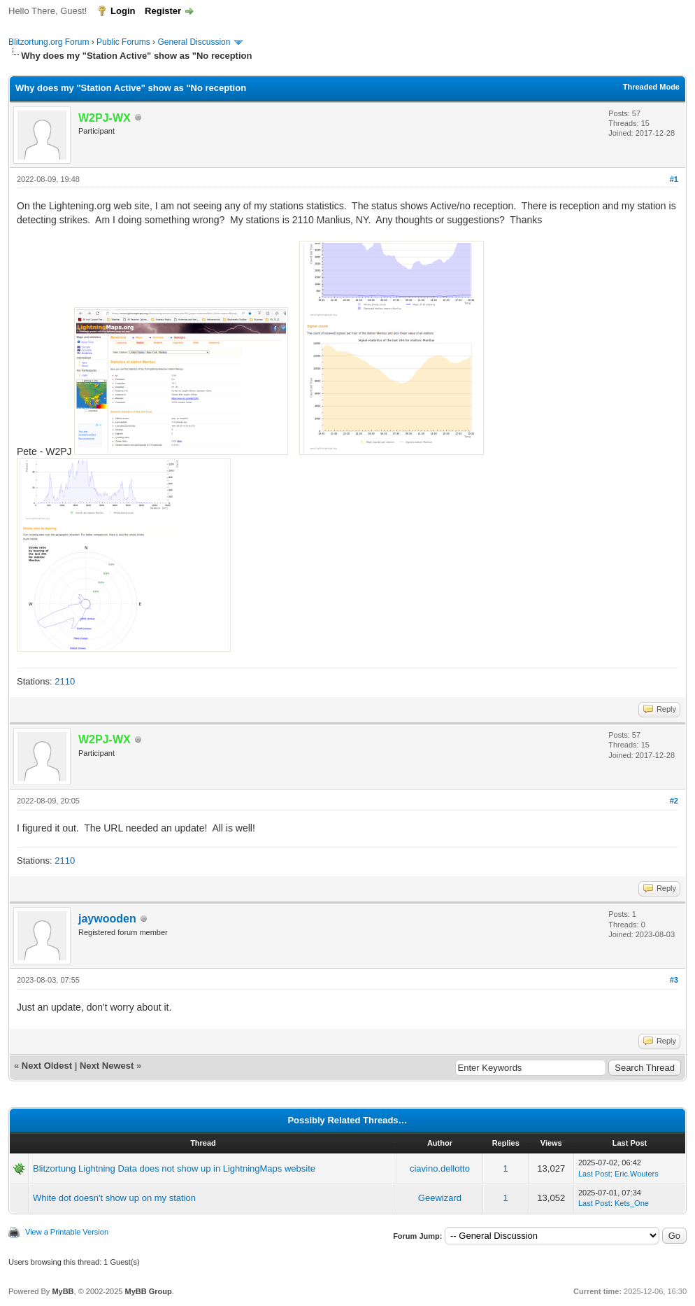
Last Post (594, 1174)
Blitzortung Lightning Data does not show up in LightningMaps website (174, 1168)
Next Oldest (47, 1065)
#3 (674, 980)
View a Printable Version (66, 1232)
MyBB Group (147, 1291)
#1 (674, 179)
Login (122, 11)
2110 (65, 681)
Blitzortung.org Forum (48, 42)
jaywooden (107, 919)
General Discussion (193, 42)
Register (163, 11)
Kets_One (632, 1203)
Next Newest (107, 1065)
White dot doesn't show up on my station (114, 1198)
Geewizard (439, 1198)
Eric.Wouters (637, 1174)
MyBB (62, 1291)
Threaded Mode (651, 87)
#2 (674, 800)
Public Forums (123, 42)
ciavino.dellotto (440, 1168)
